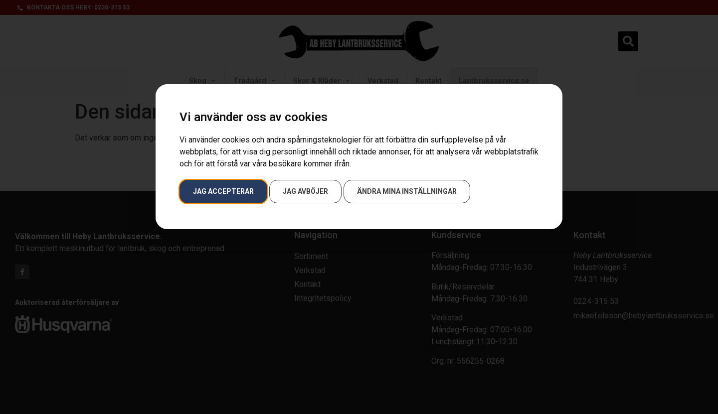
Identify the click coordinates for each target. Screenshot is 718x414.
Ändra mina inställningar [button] (407, 191)
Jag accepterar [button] (223, 191)
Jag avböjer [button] (305, 191)
